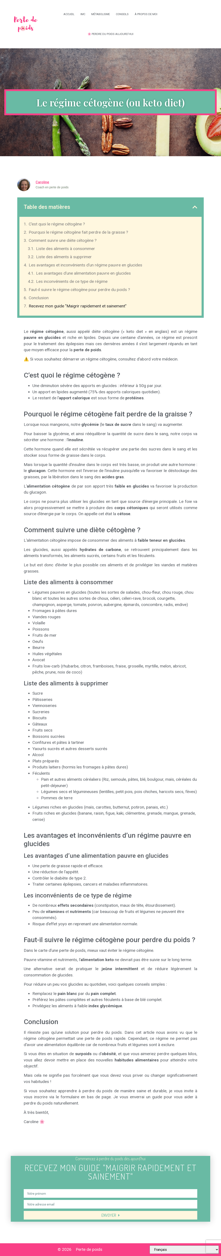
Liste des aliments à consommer (65, 248)
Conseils (122, 14)
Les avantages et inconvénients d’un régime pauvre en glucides (85, 265)
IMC (83, 14)
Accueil (68, 14)
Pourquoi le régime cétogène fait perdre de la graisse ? (78, 232)
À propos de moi (146, 14)
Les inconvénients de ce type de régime (71, 281)
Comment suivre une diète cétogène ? (62, 240)
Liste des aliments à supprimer (64, 256)
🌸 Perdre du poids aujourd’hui (110, 34)
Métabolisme (100, 14)
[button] (195, 207)
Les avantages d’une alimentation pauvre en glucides (83, 273)
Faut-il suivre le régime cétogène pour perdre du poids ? (79, 289)
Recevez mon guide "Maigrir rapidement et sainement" (77, 306)
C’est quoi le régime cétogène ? (57, 224)
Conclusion (39, 297)
